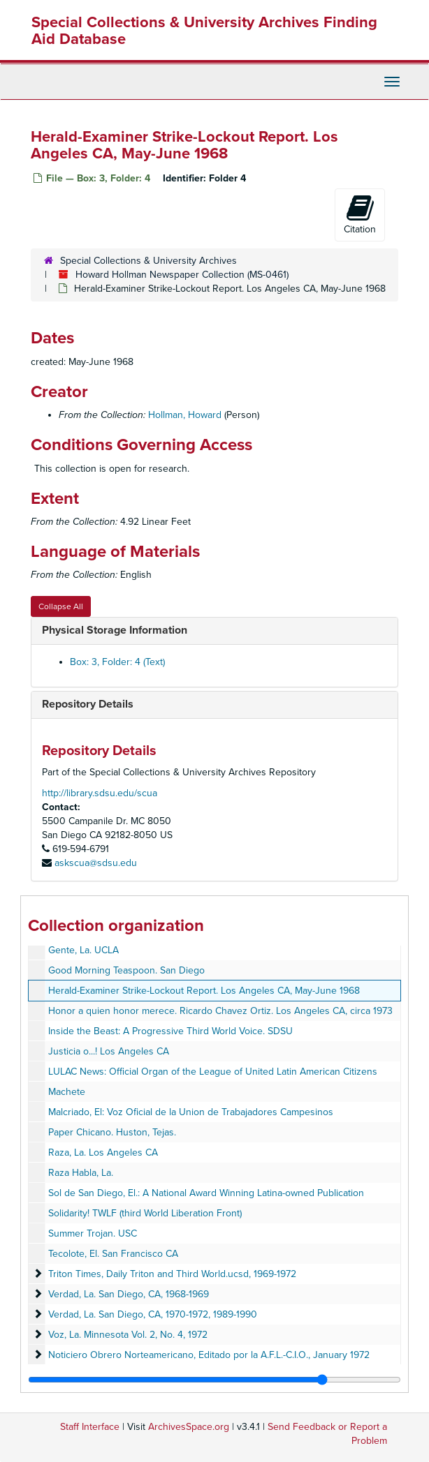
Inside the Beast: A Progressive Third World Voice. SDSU (170, 1031)
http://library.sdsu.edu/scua (99, 793)
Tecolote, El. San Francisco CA (113, 1254)
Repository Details (87, 704)
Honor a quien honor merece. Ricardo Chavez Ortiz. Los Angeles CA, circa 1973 (220, 1011)
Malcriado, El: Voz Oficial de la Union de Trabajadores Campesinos (190, 1112)
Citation (360, 214)
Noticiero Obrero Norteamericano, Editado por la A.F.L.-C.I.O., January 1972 (209, 1355)
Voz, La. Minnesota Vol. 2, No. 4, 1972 (128, 1335)
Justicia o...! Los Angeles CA (108, 1051)
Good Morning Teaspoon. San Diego (126, 970)
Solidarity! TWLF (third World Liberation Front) (145, 1213)
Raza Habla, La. (80, 1173)
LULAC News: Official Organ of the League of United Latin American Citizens (212, 1071)
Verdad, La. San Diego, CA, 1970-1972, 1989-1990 (152, 1314)
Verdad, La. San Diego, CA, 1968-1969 (128, 1294)
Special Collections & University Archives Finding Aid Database (204, 30)
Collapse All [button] (60, 606)
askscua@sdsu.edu (95, 863)
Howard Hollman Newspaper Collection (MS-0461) (182, 275)
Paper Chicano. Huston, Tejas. (112, 1132)
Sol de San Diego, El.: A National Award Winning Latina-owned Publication (206, 1193)
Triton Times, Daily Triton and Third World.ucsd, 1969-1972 (172, 1274)
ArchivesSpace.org (188, 1427)
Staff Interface (89, 1427)
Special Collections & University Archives (148, 261)
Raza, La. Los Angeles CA (103, 1152)
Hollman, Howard (184, 415)
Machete (66, 1092)
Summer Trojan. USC (92, 1233)
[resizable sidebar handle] (214, 1379)
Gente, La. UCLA (83, 950)
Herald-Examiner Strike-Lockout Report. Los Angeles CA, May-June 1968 (204, 991)
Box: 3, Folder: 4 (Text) (117, 662)
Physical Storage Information (114, 630)
